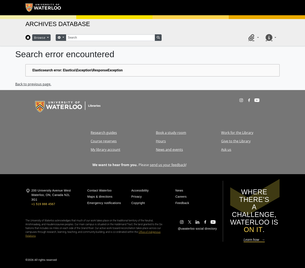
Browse (40, 38)
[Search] (110, 37)
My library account (105, 149)
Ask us (226, 149)
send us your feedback (168, 164)
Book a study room (171, 132)
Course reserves (104, 141)
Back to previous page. (33, 84)
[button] (253, 37)
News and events (169, 149)
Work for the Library (237, 132)
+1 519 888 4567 (43, 204)
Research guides (104, 132)
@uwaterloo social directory (197, 228)
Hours (161, 141)
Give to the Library (236, 141)
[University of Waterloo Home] (43, 7)
